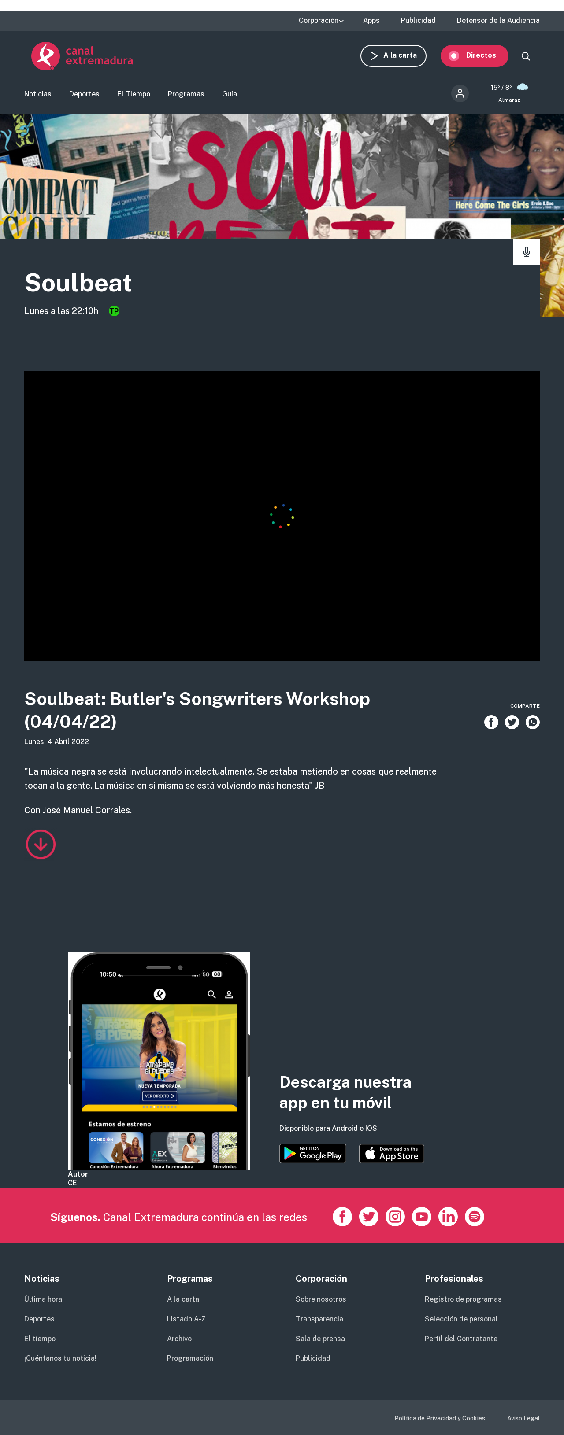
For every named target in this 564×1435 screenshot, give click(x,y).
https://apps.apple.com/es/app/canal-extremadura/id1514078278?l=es (391, 1153)
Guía (229, 95)
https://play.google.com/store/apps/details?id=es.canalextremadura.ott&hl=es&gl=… (312, 1153)
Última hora (43, 1299)
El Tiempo (133, 95)
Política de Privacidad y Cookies (439, 1418)
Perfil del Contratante (461, 1339)
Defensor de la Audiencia (498, 20)
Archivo (179, 1339)
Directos (488, 56)
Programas (186, 95)
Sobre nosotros (321, 1299)
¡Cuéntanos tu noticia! (60, 1358)
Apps (371, 20)
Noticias (38, 95)
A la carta (407, 56)
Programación (190, 1358)
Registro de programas (463, 1299)
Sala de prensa (320, 1339)
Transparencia (319, 1319)
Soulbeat (81, 284)
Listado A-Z (186, 1319)
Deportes (84, 95)
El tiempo (40, 1339)
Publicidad (418, 20)
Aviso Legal (523, 1418)
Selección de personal (461, 1319)
